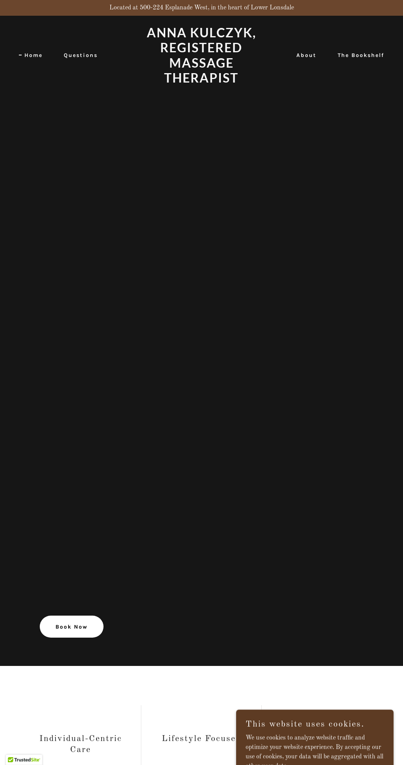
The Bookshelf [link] (361, 55)
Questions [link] (81, 55)
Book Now (71, 626)
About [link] (306, 55)
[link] (201, 81)
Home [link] (33, 55)
